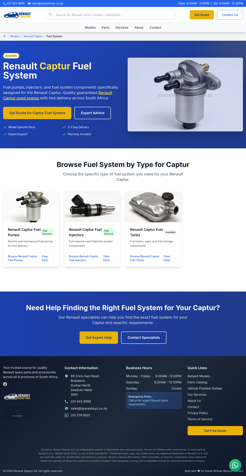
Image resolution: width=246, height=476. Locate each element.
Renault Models (199, 376)
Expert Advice (92, 113)
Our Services (197, 394)
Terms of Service (200, 419)
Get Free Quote (215, 431)
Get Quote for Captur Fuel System (37, 113)
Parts (106, 27)
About (139, 27)
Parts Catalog (197, 382)
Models (90, 27)
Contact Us (230, 15)
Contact (155, 27)
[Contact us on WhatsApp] (235, 465)
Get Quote (201, 15)
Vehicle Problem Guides (205, 388)
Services (122, 27)
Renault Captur (33, 36)
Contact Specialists (144, 338)
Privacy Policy (198, 413)
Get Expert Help (99, 338)
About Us (194, 401)
